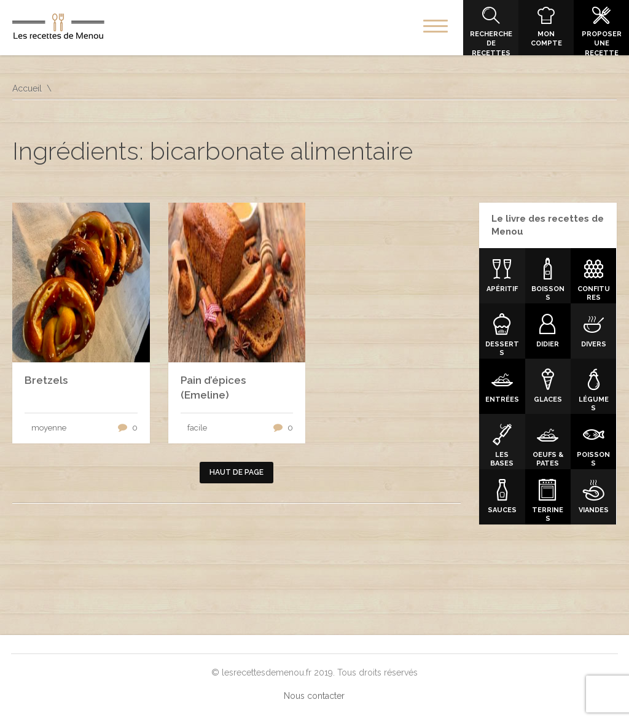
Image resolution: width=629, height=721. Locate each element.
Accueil (27, 88)
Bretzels (46, 380)
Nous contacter (314, 696)
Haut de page (236, 472)
